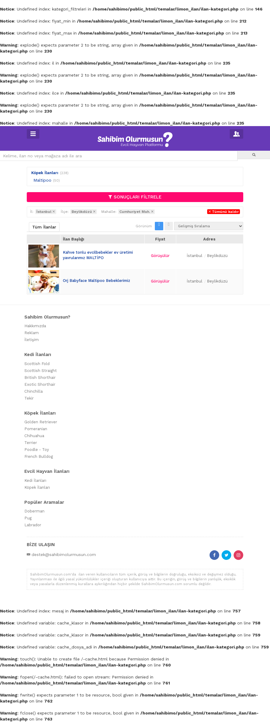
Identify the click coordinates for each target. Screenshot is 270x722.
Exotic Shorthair (39, 384)
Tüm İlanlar (44, 227)
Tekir (29, 398)
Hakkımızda (35, 326)
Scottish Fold (37, 363)
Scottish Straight (40, 370)
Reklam (31, 333)
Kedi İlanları (35, 480)
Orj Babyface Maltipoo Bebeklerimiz (96, 280)
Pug (28, 518)
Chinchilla (33, 391)
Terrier (30, 442)
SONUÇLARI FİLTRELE (135, 197)
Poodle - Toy (36, 449)
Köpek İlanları (44, 173)
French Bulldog (38, 456)
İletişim (31, 339)
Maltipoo (42, 180)
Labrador (32, 525)
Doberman (34, 511)
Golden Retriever (40, 422)
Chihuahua (34, 436)
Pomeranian (35, 429)
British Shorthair (40, 377)
